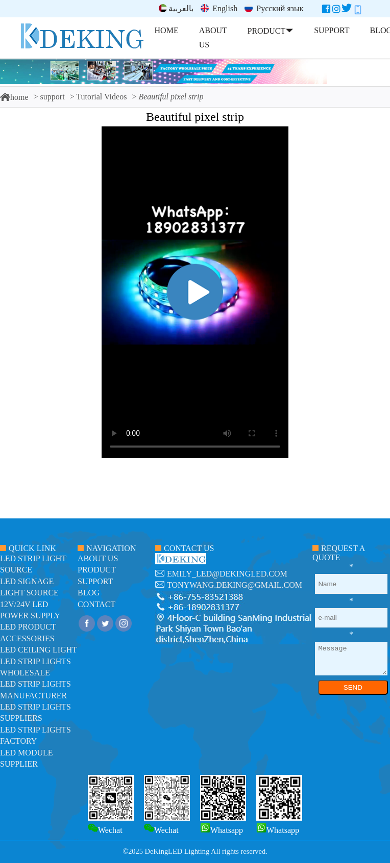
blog (89, 592)
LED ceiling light (38, 649)
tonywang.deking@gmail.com (234, 585)
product (97, 569)
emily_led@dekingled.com (227, 573)
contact (96, 604)
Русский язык (274, 8)
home (14, 97)
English (219, 8)
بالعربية (176, 8)
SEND (353, 687)
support (52, 96)
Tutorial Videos (101, 96)
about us (98, 558)
